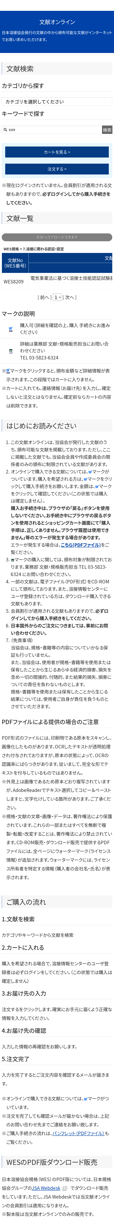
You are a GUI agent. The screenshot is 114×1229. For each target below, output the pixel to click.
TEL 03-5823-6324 (39, 357)
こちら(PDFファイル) (81, 544)
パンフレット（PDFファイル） (78, 1133)
